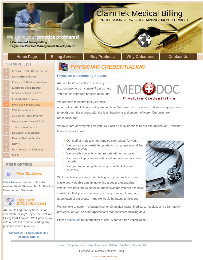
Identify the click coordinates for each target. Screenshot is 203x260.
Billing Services (65, 57)
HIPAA (16, 143)
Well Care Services (23, 110)
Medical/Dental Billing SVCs (29, 70)
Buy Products (102, 57)
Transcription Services (25, 127)
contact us (73, 220)
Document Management (26, 132)
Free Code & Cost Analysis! (31, 201)
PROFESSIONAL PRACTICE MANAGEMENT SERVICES (144, 20)
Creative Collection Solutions (29, 82)
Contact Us (178, 57)
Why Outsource (140, 57)
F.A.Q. (16, 155)
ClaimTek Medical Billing (139, 13)
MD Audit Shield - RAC (26, 93)
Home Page (27, 57)
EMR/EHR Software (24, 76)
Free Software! (29, 173)
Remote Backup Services (27, 138)
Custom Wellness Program (27, 115)
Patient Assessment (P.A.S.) (28, 121)
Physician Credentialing (26, 104)
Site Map (125, 245)
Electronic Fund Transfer (26, 87)
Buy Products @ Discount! (28, 149)
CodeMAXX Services (25, 98)
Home (60, 245)
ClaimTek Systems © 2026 (105, 256)
